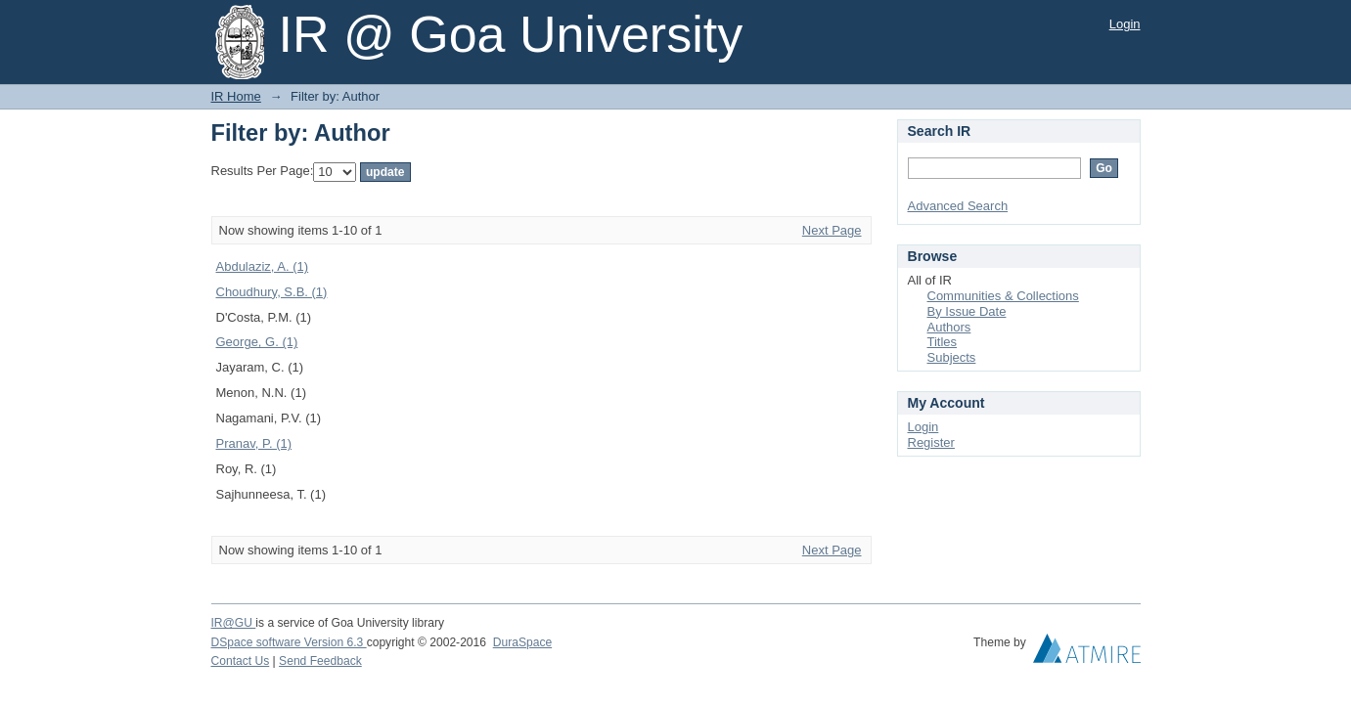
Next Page (832, 230)
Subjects (951, 357)
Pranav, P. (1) (254, 443)
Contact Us (240, 661)
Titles (942, 341)
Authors (949, 327)
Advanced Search (958, 205)
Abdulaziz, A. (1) (262, 266)
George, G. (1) (257, 341)
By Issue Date (967, 311)
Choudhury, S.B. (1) (272, 292)
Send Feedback (320, 661)
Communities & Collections (1003, 295)
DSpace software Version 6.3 (289, 642)
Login (1125, 24)
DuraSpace (522, 642)
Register (931, 442)
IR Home (236, 96)
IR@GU (233, 623)
